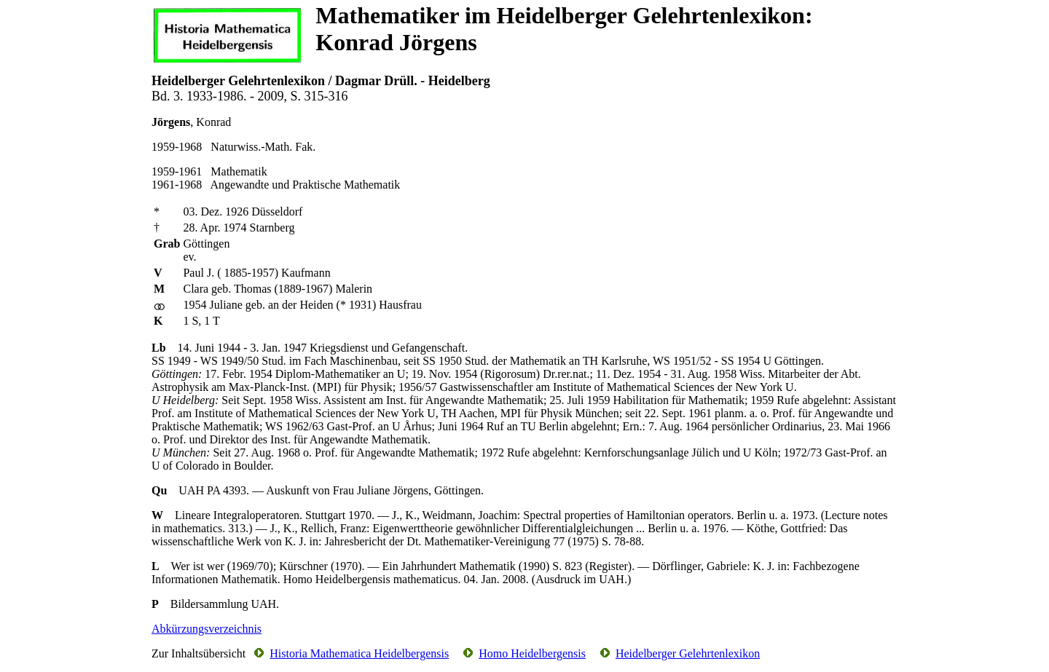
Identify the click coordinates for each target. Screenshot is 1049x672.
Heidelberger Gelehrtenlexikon (688, 653)
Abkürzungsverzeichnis (207, 628)
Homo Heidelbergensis (532, 653)
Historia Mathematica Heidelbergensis (359, 653)
